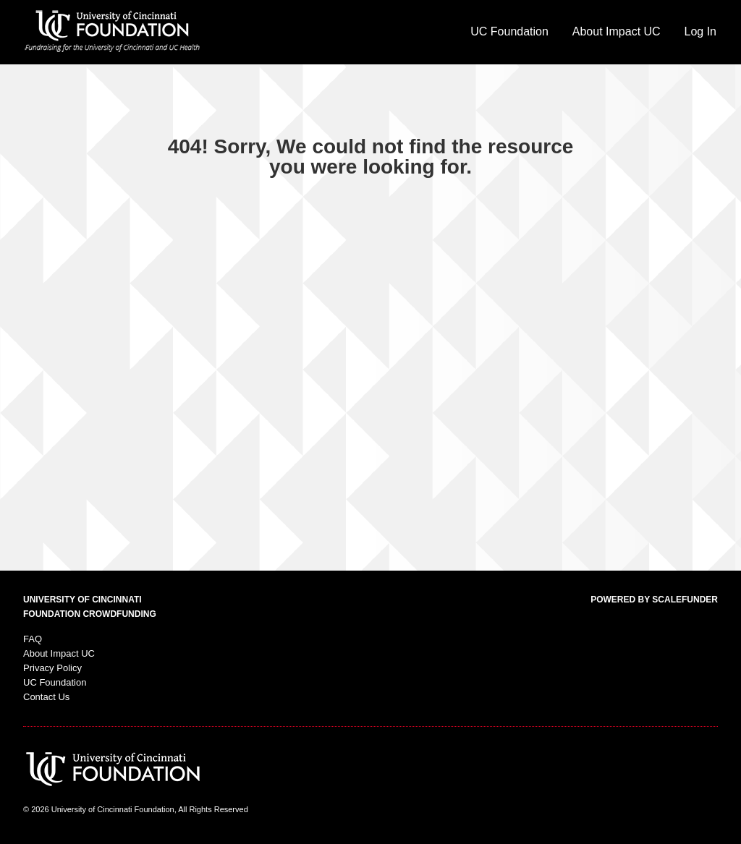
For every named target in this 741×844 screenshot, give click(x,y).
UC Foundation (509, 31)
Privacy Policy (52, 667)
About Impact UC (616, 31)
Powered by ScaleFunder (654, 599)
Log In (700, 31)
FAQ (32, 639)
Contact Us (46, 696)
